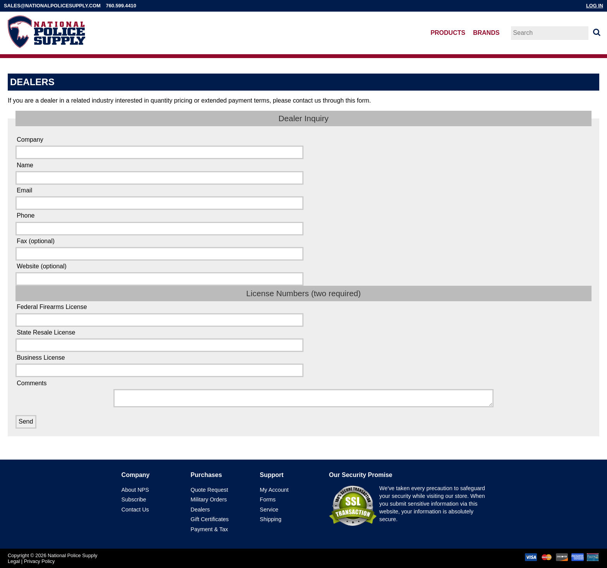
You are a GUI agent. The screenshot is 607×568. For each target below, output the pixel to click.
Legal (14, 561)
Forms (268, 499)
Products (447, 32)
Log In (594, 6)
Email (24, 190)
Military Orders (208, 499)
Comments (31, 383)
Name (25, 165)
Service (269, 509)
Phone (25, 215)
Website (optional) (42, 266)
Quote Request (209, 490)
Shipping (270, 519)
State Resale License (46, 332)
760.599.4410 (121, 6)
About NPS (135, 490)
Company (30, 139)
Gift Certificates (209, 519)
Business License (41, 357)
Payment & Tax (209, 529)
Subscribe (134, 499)
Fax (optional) (36, 241)
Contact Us (135, 509)
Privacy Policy (39, 561)
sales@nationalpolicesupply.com (52, 6)
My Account (274, 490)
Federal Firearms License (52, 307)
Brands (486, 32)
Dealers (200, 509)
